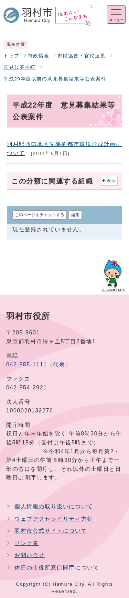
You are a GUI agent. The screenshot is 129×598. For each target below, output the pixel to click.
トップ (11, 55)
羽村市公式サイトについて (50, 531)
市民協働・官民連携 (81, 55)
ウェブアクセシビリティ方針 (53, 519)
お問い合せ (29, 555)
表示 (111, 181)
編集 (75, 214)
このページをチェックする (39, 214)
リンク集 (26, 543)
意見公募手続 (19, 67)
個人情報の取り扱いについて (53, 506)
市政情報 (38, 55)
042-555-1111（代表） (38, 364)
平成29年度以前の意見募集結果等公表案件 (54, 78)
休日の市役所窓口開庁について (56, 568)
